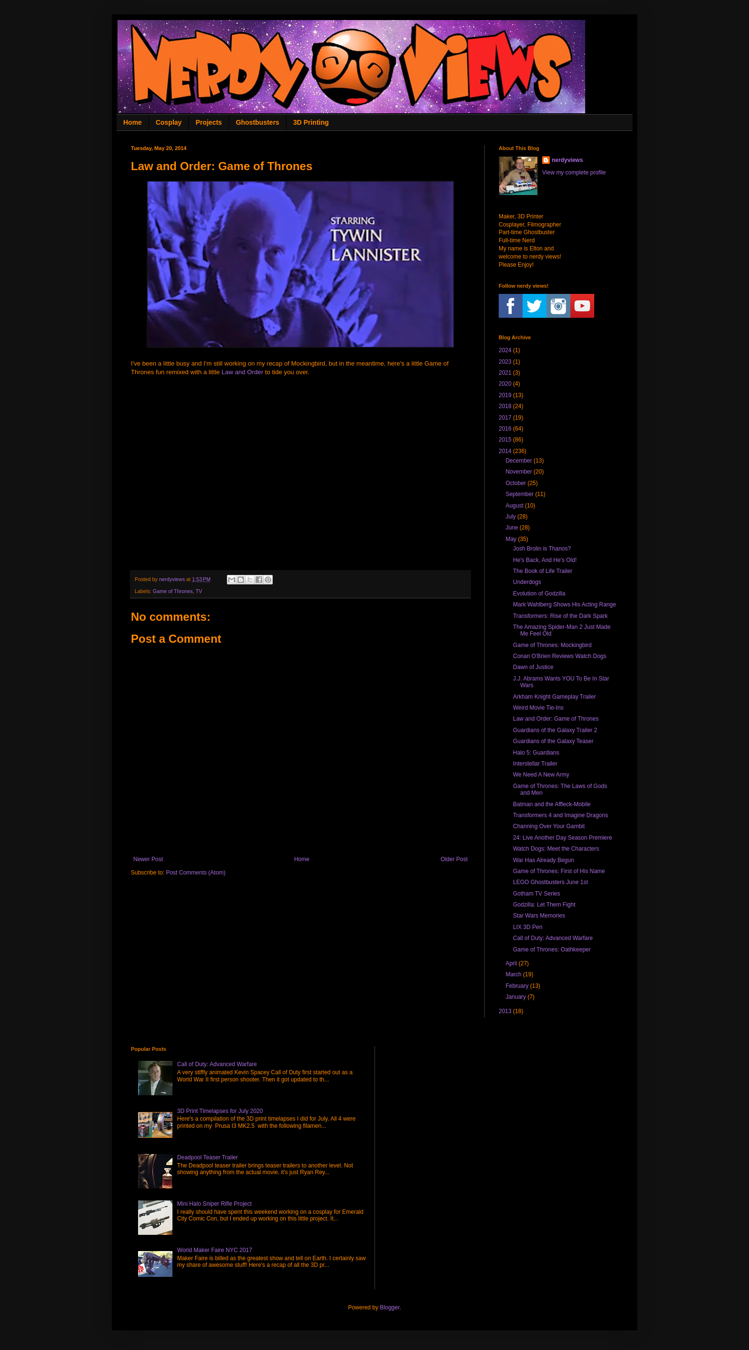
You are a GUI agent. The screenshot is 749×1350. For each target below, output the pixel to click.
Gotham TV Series (536, 893)
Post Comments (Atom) (195, 872)
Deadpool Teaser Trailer (207, 1157)
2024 (505, 350)
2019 (505, 395)
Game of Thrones (173, 591)
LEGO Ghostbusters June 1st (550, 882)
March (513, 974)
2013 (505, 1011)
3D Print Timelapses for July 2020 (220, 1111)
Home (132, 122)
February (516, 986)
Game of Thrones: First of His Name (559, 871)
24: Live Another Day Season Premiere (562, 837)
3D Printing (311, 122)
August (514, 505)
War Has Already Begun (543, 860)
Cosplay (169, 122)
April (511, 963)
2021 (505, 372)
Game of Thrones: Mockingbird (552, 645)
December (518, 460)
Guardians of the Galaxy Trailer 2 (555, 730)
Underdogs (527, 582)
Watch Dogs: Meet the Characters (556, 848)
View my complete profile (574, 172)
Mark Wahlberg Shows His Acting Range (564, 604)
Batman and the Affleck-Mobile (552, 804)
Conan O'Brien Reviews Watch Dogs (559, 656)
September (519, 494)
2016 (505, 428)
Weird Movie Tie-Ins (538, 707)
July (510, 516)
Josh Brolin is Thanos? (542, 548)
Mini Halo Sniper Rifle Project (214, 1203)
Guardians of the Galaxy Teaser (553, 741)
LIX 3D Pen (527, 927)
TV (198, 591)
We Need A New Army (541, 774)
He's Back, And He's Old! (545, 560)
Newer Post (148, 859)
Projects (208, 122)
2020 (505, 383)
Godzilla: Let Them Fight (544, 904)
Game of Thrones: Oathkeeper (552, 949)
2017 (505, 417)
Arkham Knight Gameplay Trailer (554, 696)
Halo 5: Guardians (536, 752)
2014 (505, 451)
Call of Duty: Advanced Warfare (553, 938)
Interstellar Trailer (535, 763)
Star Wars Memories (539, 915)
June (511, 527)
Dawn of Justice (533, 667)
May (510, 539)
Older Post (454, 859)
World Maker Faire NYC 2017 (214, 1250)
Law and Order (242, 372)
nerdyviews (567, 160)
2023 (505, 361)
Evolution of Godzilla (539, 593)
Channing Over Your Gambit (549, 826)
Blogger (389, 1307)
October (515, 483)
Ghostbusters (257, 122)
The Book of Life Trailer (542, 571)
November (518, 471)
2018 (505, 406)
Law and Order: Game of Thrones (556, 718)
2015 (505, 439)
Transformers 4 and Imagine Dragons (560, 815)
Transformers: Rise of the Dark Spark (560, 616)
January (515, 997)
